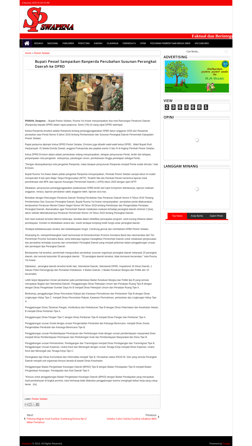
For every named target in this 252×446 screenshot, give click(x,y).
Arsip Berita (197, 216)
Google (226, 443)
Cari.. (225, 51)
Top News (177, 216)
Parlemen (68, 43)
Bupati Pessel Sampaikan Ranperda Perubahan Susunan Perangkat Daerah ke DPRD (96, 64)
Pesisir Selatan (39, 399)
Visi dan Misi (202, 43)
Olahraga (112, 43)
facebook (212, 3)
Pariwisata (129, 43)
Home (27, 43)
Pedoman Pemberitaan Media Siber (170, 43)
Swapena (27, 443)
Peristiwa (84, 43)
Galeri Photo (216, 216)
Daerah (98, 43)
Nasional (52, 43)
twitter (207, 3)
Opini (143, 43)
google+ (217, 3)
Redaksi (38, 43)
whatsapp (227, 3)
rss (222, 3)
